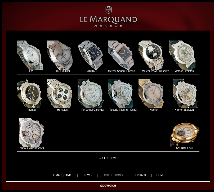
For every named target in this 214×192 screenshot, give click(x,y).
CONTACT (140, 175)
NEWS (88, 175)
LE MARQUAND (61, 175)
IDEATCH (108, 185)
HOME (160, 175)
